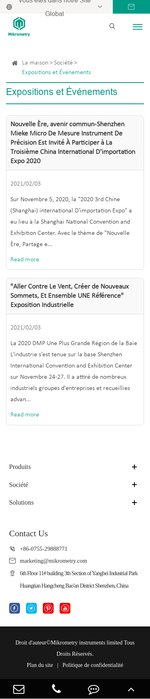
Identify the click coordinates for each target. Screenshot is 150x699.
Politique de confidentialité (92, 665)
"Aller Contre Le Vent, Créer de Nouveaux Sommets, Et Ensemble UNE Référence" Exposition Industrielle (69, 296)
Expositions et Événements (56, 72)
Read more (24, 260)
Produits (20, 467)
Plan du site (40, 665)
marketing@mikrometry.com (53, 561)
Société (63, 63)
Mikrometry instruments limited (87, 643)
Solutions (21, 502)
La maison (35, 63)
